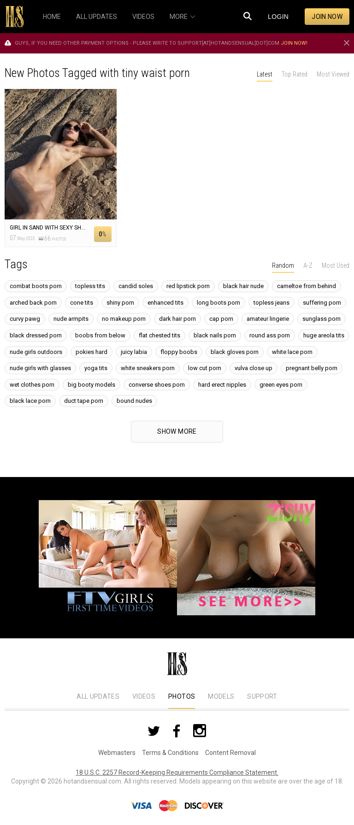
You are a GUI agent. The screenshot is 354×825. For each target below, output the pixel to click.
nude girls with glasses (40, 368)
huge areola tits (323, 335)
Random (283, 265)
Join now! (294, 43)
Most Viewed (333, 74)
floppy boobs (178, 351)
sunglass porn (321, 318)
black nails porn (215, 335)
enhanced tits (165, 302)
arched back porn (33, 302)
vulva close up (253, 368)
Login (278, 16)
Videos (143, 696)
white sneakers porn (148, 368)
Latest (264, 74)
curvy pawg (25, 318)
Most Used (335, 265)
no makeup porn (124, 318)
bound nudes (134, 400)
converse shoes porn (157, 384)
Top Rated (294, 74)
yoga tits (95, 368)
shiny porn (120, 302)
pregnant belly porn (311, 368)
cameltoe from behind (306, 286)
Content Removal (230, 752)
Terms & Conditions (170, 752)
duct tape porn (83, 400)
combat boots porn (36, 286)
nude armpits (70, 318)
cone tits (81, 302)
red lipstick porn (188, 286)
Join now (327, 16)
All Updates (98, 696)
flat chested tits (159, 335)
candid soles (135, 286)
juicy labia (134, 351)
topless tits (90, 286)
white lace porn (292, 351)
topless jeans (271, 302)
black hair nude (243, 286)
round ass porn (269, 335)
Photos (181, 696)
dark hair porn (177, 318)
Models (221, 696)
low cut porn (204, 368)
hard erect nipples (222, 384)
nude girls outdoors (36, 351)
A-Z (308, 265)
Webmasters (117, 752)
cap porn (221, 318)
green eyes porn (281, 384)
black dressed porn (36, 335)
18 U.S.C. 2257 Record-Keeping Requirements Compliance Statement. (177, 772)
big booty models (91, 384)
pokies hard (91, 351)
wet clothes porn (32, 384)
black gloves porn (235, 351)
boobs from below (100, 335)
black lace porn (30, 400)
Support (262, 696)
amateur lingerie (268, 318)
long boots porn (218, 302)
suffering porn (322, 302)
